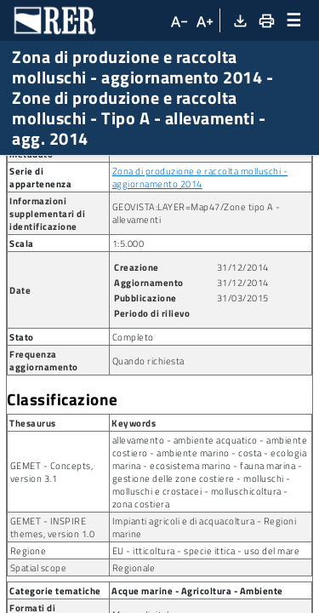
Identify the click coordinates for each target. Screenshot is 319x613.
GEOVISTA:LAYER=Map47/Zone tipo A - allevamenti (196, 368)
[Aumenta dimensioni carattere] (204, 20)
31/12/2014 (243, 422)
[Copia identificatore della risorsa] (150, 279)
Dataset (148, 169)
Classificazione (62, 555)
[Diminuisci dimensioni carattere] (178, 20)
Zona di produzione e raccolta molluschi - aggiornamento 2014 (200, 333)
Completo (133, 492)
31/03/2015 (243, 453)
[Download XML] (239, 20)
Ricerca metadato (60, 169)
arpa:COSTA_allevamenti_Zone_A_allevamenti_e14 (210, 272)
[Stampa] (265, 20)
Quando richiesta (148, 516)
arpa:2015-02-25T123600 (177, 302)
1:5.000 (128, 398)
